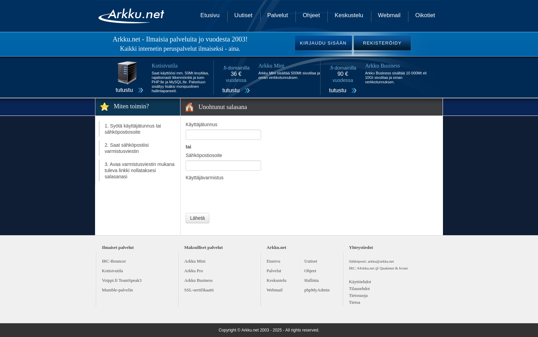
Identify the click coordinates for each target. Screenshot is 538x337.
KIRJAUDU (323, 43)
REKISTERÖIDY (382, 43)
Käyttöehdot (360, 281)
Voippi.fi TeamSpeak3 (122, 280)
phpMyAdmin (317, 289)
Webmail (389, 15)
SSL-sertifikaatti (199, 289)
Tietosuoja (358, 295)
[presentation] (238, 196)
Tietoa (354, 302)
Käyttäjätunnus (202, 124)
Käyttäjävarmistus (204, 177)
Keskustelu (349, 15)
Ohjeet (311, 15)
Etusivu (210, 15)
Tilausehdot (359, 288)
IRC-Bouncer (114, 261)
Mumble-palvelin (117, 289)
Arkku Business (198, 280)
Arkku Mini (195, 261)
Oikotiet (425, 15)
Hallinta (311, 280)
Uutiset (243, 15)
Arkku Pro (193, 270)
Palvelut (277, 15)
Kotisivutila (112, 270)
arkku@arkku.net (381, 261)
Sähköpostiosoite (204, 155)
